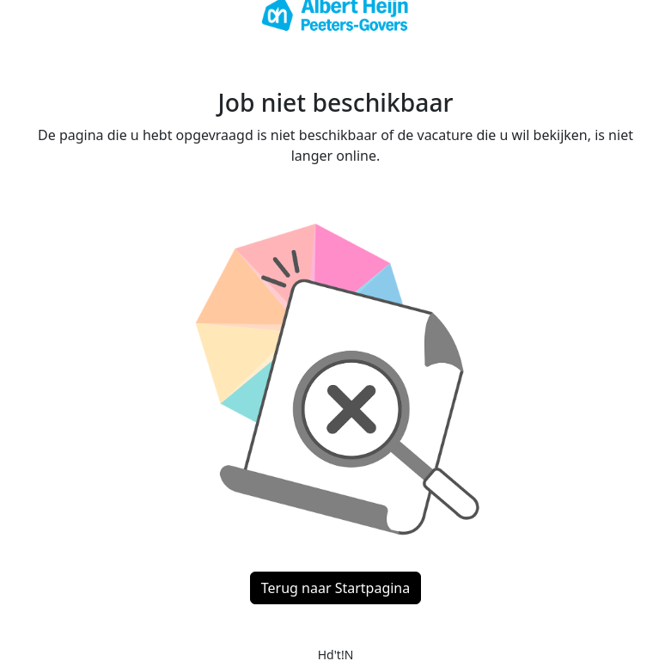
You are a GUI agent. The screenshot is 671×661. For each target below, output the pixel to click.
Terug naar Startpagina (335, 587)
